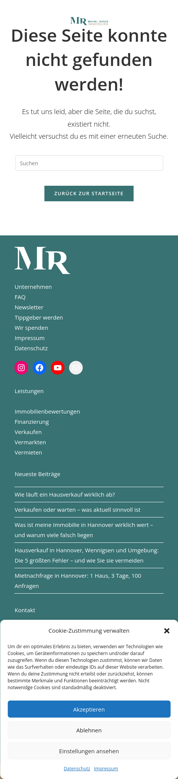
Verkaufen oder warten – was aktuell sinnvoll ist (77, 509)
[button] (166, 631)
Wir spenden (31, 327)
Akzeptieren (89, 709)
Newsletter (28, 307)
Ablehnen (89, 730)
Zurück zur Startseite (89, 193)
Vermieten (28, 452)
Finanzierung (31, 421)
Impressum (106, 768)
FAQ (19, 297)
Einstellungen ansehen (89, 751)
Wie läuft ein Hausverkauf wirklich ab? (64, 494)
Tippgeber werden (38, 317)
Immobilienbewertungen (47, 411)
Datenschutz (77, 768)
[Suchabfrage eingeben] (89, 163)
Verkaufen (28, 432)
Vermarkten (30, 442)
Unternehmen (33, 286)
